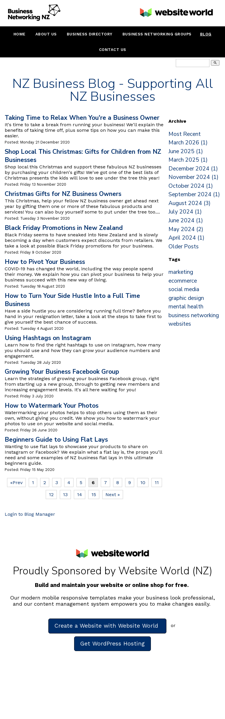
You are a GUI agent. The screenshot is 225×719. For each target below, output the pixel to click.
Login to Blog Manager (30, 514)
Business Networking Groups (157, 34)
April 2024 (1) (186, 238)
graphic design (186, 298)
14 (79, 494)
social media (183, 289)
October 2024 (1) (190, 186)
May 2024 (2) (185, 229)
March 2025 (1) (188, 160)
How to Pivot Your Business (45, 262)
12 (51, 494)
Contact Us (112, 49)
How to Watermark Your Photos (51, 406)
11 (157, 482)
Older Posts (183, 246)
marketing (180, 272)
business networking (193, 315)
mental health (185, 306)
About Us (46, 34)
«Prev (16, 482)
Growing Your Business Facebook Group (62, 372)
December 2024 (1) (193, 169)
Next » (112, 494)
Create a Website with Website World (107, 625)
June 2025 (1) (185, 151)
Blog (206, 34)
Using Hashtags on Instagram (48, 338)
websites (179, 324)
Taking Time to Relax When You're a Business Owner (82, 118)
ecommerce (182, 281)
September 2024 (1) (194, 194)
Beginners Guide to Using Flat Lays (56, 440)
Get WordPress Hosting (112, 643)
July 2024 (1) (185, 212)
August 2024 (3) (189, 203)
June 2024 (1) (185, 220)
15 (93, 494)
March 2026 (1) (188, 142)
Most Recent (184, 134)
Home (19, 34)
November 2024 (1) (193, 177)
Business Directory (89, 34)
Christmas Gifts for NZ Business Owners (63, 194)
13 (65, 494)
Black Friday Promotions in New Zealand (64, 228)
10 (142, 482)
